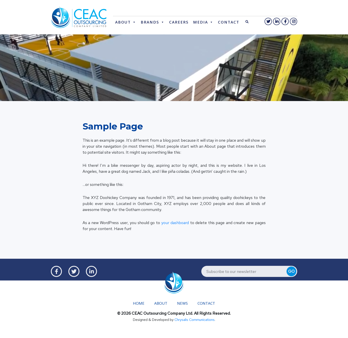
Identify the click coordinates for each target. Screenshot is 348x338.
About (123, 22)
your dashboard (175, 222)
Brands (150, 22)
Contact (228, 22)
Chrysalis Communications (194, 319)
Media (200, 22)
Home (138, 303)
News (182, 303)
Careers (179, 22)
